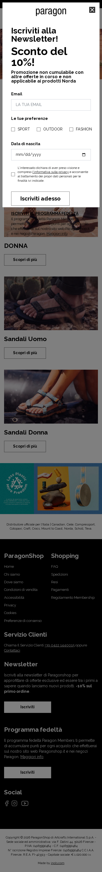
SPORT (24, 129)
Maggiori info (57, 234)
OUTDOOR (53, 129)
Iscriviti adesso (40, 198)
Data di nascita (25, 144)
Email (16, 94)
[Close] (92, 10)
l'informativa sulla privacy (50, 172)
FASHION (84, 129)
